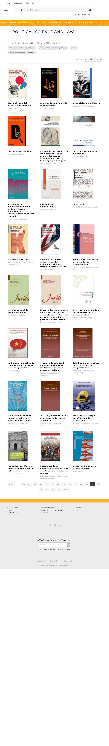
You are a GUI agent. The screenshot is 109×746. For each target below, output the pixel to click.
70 (35, 450)
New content (12, 473)
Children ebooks (87, 23)
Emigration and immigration (53, 48)
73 (52, 450)
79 (87, 450)
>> (68, 510)
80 (92, 450)
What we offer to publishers (52, 476)
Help (77, 476)
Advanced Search (82, 14)
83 (47, 455)
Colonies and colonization (22, 48)
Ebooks (23, 23)
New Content (8, 23)
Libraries (69, 23)
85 (59, 455)
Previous (26, 450)
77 (75, 450)
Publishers (55, 23)
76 (69, 450)
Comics (104, 23)
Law (73, 48)
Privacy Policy (65, 515)
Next (66, 455)
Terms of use (40, 527)
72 (46, 450)
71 (41, 450)
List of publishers (48, 473)
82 (42, 455)
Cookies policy (68, 527)
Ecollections (38, 23)
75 (64, 450)
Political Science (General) (22, 52)
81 (98, 450)
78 (81, 450)
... (18, 450)
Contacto (79, 473)
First (11, 450)
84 (53, 455)
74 (58, 450)
